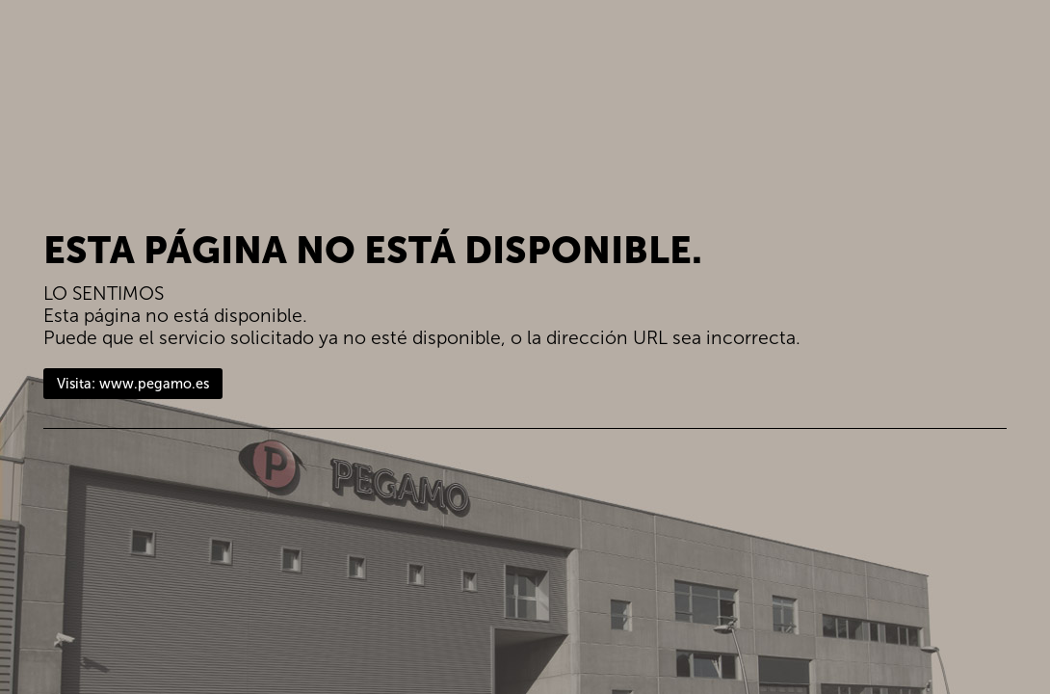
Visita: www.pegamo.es (133, 383)
